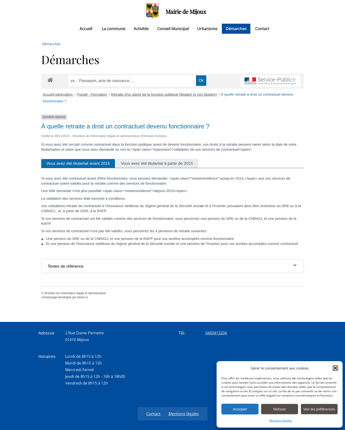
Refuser (279, 409)
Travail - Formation (92, 94)
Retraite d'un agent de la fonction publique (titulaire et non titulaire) (164, 94)
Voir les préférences (319, 409)
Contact (262, 28)
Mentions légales (280, 421)
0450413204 (216, 333)
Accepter (240, 409)
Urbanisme (207, 28)
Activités (141, 28)
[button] (335, 368)
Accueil (86, 28)
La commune (113, 28)
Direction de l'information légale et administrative (75, 293)
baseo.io (82, 297)
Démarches (236, 28)
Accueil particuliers (58, 94)
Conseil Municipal (173, 28)
